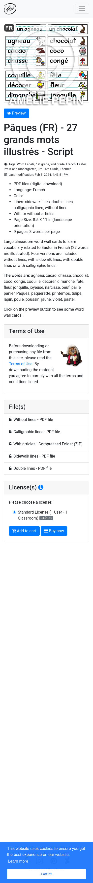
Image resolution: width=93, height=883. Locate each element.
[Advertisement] (46, 695)
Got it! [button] (46, 874)
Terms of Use (20, 363)
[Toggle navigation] (82, 9)
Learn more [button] (18, 861)
